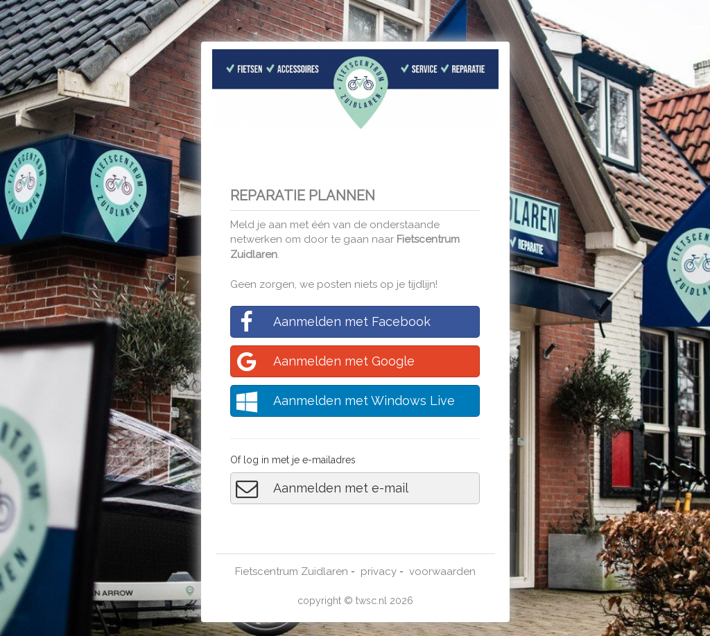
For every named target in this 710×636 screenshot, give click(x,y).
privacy (379, 571)
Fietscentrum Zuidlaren (291, 571)
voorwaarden (442, 571)
